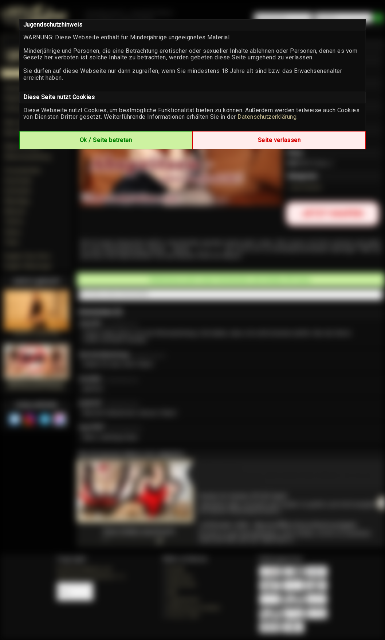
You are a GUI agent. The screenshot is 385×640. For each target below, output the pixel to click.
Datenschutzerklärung (266, 116)
